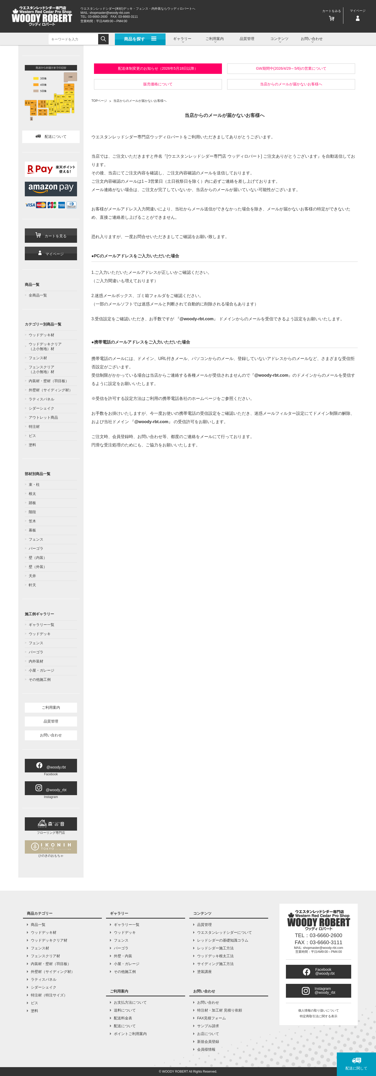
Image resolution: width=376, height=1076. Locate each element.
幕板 (32, 530)
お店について (208, 1034)
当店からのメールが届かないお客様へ (291, 84)
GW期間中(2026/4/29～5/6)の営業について (291, 68)
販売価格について (158, 84)
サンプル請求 (208, 1026)
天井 (32, 576)
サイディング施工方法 (215, 964)
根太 (32, 494)
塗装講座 (204, 971)
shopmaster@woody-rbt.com (110, 13)
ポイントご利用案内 (130, 1034)
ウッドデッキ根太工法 (215, 956)
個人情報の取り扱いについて (318, 1010)
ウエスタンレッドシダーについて (224, 932)
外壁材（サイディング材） (51, 390)
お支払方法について (130, 1002)
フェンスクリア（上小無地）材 (41, 369)
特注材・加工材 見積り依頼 (219, 1010)
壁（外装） (38, 567)
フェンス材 (38, 358)
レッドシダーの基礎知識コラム (222, 940)
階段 (32, 512)
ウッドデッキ (40, 634)
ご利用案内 (51, 707)
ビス (32, 436)
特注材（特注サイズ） (49, 995)
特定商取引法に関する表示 (318, 1016)
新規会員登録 (208, 1041)
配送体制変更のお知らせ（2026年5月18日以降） (158, 68)
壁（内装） (38, 557)
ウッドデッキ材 (41, 335)
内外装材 (36, 661)
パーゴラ (36, 548)
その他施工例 (40, 679)
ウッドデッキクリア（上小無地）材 (45, 346)
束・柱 (34, 484)
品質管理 (247, 39)
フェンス (36, 539)
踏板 (32, 503)
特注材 (34, 426)
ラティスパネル (41, 399)
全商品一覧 (38, 295)
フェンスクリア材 (45, 956)
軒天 (32, 585)
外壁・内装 (123, 956)
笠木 (32, 521)
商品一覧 (38, 925)
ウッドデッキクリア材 (49, 940)
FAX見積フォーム (211, 1018)
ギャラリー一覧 (41, 625)
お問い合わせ (51, 735)
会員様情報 (206, 1049)
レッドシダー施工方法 (215, 948)
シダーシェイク (41, 408)
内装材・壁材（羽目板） (49, 381)
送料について (125, 1010)
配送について (51, 136)
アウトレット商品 (43, 417)
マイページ (51, 253)
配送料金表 (123, 1018)
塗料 (32, 445)
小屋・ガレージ (41, 670)
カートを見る (51, 235)
